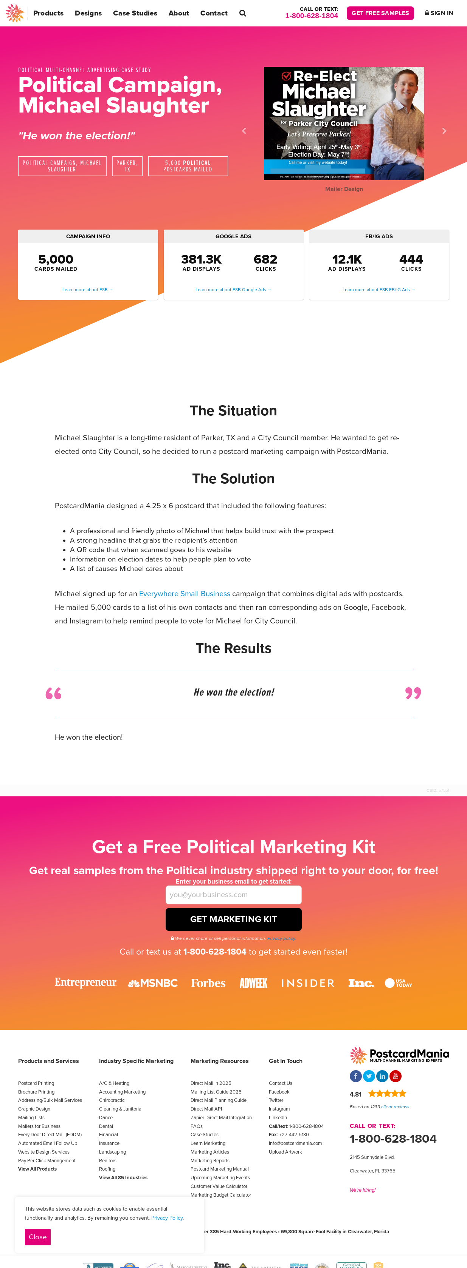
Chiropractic (111, 1100)
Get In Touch (286, 1061)
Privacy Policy (167, 1218)
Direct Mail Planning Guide (219, 1100)
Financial (108, 1135)
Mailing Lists (31, 1118)
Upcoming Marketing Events (220, 1178)
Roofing (107, 1169)
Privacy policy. (281, 938)
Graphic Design (34, 1109)
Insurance (109, 1143)
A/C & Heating (114, 1083)
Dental (106, 1126)
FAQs (197, 1126)
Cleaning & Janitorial (121, 1109)
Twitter (276, 1100)
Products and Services (48, 1061)
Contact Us (280, 1083)
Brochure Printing (36, 1092)
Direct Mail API (206, 1109)
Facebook (279, 1092)
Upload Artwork (285, 1152)
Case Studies (135, 13)
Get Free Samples (380, 13)
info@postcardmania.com (295, 1143)
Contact (214, 13)
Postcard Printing (36, 1083)
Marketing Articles (210, 1152)
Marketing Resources (220, 1061)
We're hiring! (362, 1190)
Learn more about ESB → (87, 289)
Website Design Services (44, 1152)
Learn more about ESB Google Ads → (233, 289)
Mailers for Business (39, 1126)
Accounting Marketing (122, 1092)
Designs (88, 13)
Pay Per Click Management (47, 1161)
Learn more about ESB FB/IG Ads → (379, 289)
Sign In (439, 13)
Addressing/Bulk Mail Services (50, 1100)
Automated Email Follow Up (47, 1143)
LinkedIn (278, 1118)
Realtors (107, 1161)
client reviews (395, 1106)
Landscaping (112, 1152)
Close (38, 1237)
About (179, 13)
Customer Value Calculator (219, 1186)
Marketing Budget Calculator (221, 1195)
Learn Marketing (208, 1143)
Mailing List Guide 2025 (216, 1092)
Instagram (279, 1109)
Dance (106, 1118)
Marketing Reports (210, 1161)
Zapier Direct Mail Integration (221, 1118)
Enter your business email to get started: (234, 881)
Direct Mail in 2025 (211, 1083)
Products (48, 13)
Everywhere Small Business (184, 594)
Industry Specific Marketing (136, 1061)
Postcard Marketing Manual (220, 1169)
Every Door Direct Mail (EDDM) (50, 1135)
